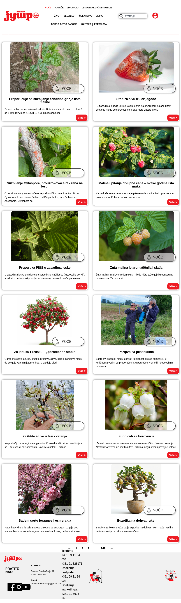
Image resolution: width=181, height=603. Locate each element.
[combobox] (133, 16)
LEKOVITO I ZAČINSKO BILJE (97, 7)
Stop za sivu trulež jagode (136, 99)
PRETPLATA (100, 24)
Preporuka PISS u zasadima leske (45, 267)
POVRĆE (59, 7)
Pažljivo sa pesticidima (136, 352)
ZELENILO (69, 16)
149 (103, 548)
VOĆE (48, 7)
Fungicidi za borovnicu (136, 436)
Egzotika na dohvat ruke (136, 520)
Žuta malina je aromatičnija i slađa (136, 267)
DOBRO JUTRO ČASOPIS (64, 24)
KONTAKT (86, 24)
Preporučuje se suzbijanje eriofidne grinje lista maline (44, 100)
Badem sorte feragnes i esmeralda (44, 520)
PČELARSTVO (85, 16)
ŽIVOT (57, 16)
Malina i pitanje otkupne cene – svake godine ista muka (136, 184)
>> (111, 548)
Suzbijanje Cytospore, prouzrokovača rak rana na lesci (45, 184)
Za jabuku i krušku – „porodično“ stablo (44, 352)
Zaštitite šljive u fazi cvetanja (45, 436)
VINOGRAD (72, 7)
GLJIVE (99, 16)
